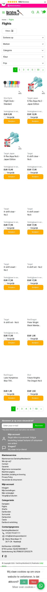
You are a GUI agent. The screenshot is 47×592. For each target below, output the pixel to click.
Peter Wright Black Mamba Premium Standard (33, 324)
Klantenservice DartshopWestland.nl (16, 459)
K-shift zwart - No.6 (33, 213)
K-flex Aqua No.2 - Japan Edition (35, 102)
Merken (23, 44)
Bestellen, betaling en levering (13, 474)
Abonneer (39, 426)
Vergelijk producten (9, 496)
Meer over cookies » (23, 586)
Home (4, 20)
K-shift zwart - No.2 (10, 268)
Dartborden (6, 512)
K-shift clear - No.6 (33, 158)
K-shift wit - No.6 (11, 322)
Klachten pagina (8, 472)
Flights (11, 20)
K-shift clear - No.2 (10, 213)
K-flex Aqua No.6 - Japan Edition (12, 158)
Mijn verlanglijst (8, 493)
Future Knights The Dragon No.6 (34, 379)
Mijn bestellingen (8, 490)
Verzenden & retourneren (12, 480)
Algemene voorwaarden (11, 469)
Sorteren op (23, 37)
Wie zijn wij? (6, 461)
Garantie (5, 467)
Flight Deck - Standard (9, 102)
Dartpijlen (5, 504)
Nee (33, 581)
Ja (23, 581)
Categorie (23, 50)
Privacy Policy (7, 477)
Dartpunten (6, 517)
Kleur (23, 57)
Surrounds (6, 514)
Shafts (4, 509)
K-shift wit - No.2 (34, 267)
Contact (5, 464)
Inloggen (5, 488)
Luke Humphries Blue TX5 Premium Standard (11, 379)
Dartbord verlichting (9, 522)
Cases (4, 520)
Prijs (23, 63)
